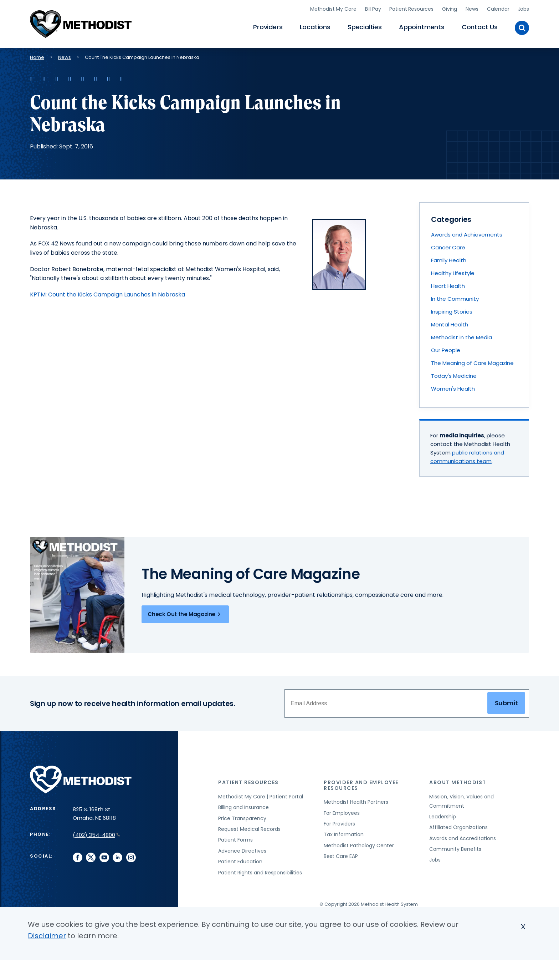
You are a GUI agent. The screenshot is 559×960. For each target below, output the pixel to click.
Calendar (498, 8)
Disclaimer (47, 936)
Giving (449, 8)
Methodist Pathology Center (359, 845)
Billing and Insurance (243, 807)
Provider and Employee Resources (361, 785)
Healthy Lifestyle (453, 273)
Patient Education (240, 861)
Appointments (422, 26)
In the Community (455, 299)
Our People (445, 350)
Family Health (448, 260)
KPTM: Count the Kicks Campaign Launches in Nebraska (107, 294)
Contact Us (480, 26)
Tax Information (344, 834)
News (472, 8)
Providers (267, 26)
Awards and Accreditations (462, 838)
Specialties (365, 26)
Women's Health (453, 388)
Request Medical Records (249, 829)
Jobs (523, 8)
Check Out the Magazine (185, 614)
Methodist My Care (333, 8)
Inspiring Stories (451, 311)
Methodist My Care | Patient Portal (260, 796)
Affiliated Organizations (458, 827)
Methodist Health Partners (356, 802)
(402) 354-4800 (96, 835)
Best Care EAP (341, 856)
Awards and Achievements (466, 234)
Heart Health (448, 286)
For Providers (339, 823)
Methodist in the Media (461, 337)
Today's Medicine (454, 376)
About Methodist (457, 782)
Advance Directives (242, 850)
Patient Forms (235, 839)
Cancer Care (448, 247)
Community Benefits (455, 849)
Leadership (442, 816)
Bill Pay (373, 8)
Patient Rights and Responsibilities (260, 872)
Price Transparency (242, 818)
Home (37, 57)
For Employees (342, 813)
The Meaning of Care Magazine (472, 363)
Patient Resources (411, 8)
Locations (315, 26)
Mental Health (449, 324)
